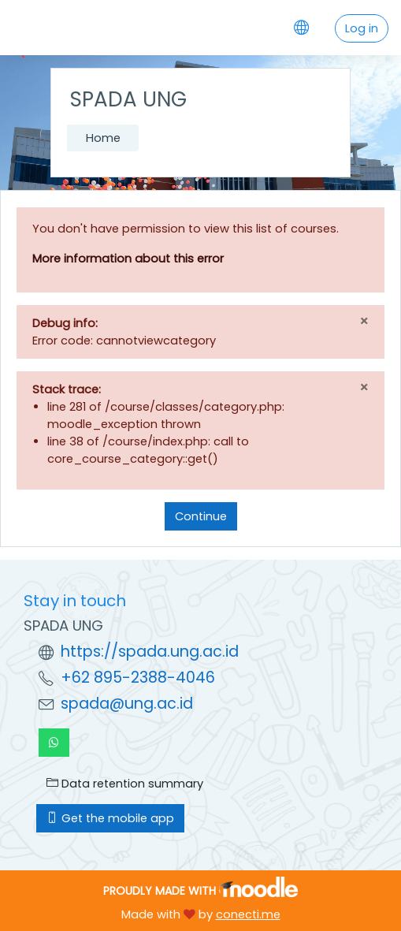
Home (103, 138)
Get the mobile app (110, 818)
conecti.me (248, 914)
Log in (361, 28)
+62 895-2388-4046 (138, 677)
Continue (201, 516)
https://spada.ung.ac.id (150, 651)
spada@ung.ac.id (127, 703)
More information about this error (128, 258)
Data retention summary (124, 783)
